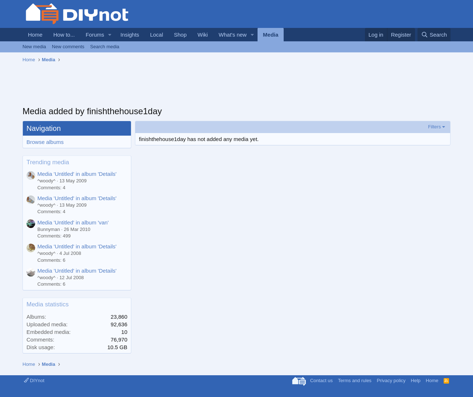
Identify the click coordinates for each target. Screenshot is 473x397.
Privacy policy (391, 380)
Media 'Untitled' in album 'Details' (76, 174)
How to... (64, 35)
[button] (110, 34)
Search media (104, 46)
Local (156, 35)
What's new (233, 35)
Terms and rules (354, 380)
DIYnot (34, 380)
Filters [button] (434, 126)
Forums (95, 35)
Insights (129, 35)
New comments (68, 46)
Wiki (203, 35)
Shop (180, 35)
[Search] (434, 34)
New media (34, 46)
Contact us (321, 380)
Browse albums (45, 142)
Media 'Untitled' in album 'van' (73, 222)
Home (35, 35)
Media (271, 35)
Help (416, 380)
